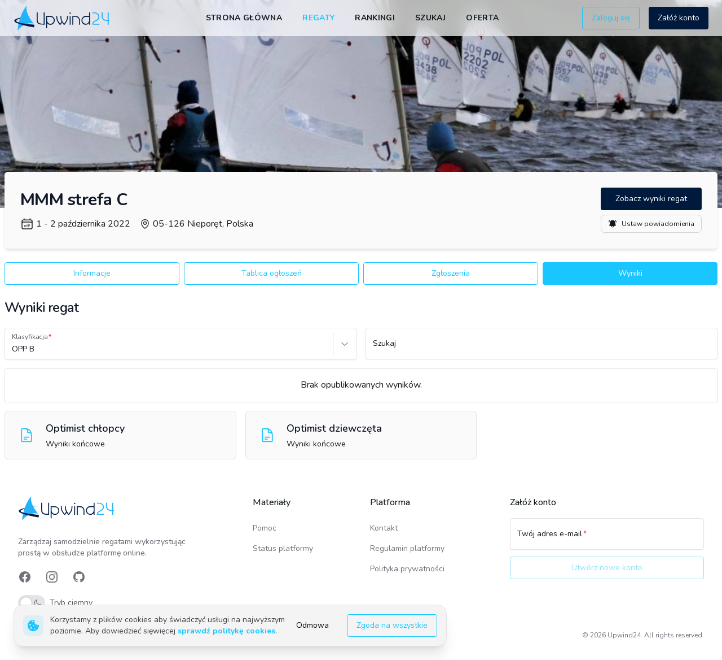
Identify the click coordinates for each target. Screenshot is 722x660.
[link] (63, 18)
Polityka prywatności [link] (407, 568)
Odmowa (312, 625)
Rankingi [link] (375, 17)
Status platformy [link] (283, 548)
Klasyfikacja (30, 336)
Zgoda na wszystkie (392, 625)
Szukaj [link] (430, 17)
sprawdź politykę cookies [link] (226, 631)
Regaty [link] (318, 17)
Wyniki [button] (630, 273)
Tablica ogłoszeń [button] (271, 273)
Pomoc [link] (264, 528)
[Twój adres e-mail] (607, 539)
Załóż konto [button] (678, 17)
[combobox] (13, 349)
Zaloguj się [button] (611, 17)
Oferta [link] (482, 17)
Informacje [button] (92, 273)
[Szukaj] (541, 348)
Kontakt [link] (384, 528)
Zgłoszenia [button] (451, 273)
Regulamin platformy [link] (407, 548)
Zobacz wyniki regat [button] (651, 198)
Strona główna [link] (244, 17)
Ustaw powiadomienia (651, 223)
